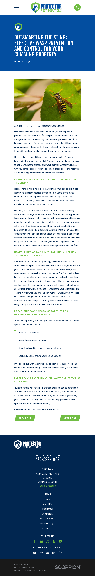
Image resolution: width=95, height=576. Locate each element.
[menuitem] (17, 570)
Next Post (69, 418)
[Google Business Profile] (41, 541)
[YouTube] (60, 541)
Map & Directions (47, 486)
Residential (47, 509)
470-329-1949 (47, 459)
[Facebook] (34, 541)
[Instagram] (47, 541)
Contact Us (47, 528)
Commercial (47, 514)
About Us (47, 504)
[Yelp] (53, 541)
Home (47, 499)
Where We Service (47, 518)
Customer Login (47, 523)
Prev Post (25, 418)
